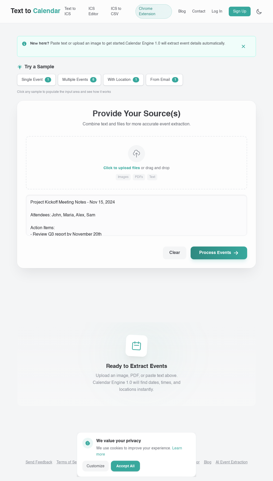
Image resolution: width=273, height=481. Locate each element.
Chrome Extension (147, 11)
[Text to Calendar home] (35, 11)
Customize (96, 466)
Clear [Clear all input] (174, 253)
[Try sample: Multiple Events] (79, 80)
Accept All (125, 466)
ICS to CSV (116, 11)
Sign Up (239, 11)
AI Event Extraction (232, 462)
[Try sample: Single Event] (36, 80)
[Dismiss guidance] (245, 46)
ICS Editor (93, 11)
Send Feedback (39, 462)
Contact (198, 11)
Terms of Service (71, 462)
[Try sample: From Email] (164, 80)
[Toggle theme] (259, 11)
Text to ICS (70, 11)
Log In (217, 11)
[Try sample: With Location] (123, 80)
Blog (182, 11)
